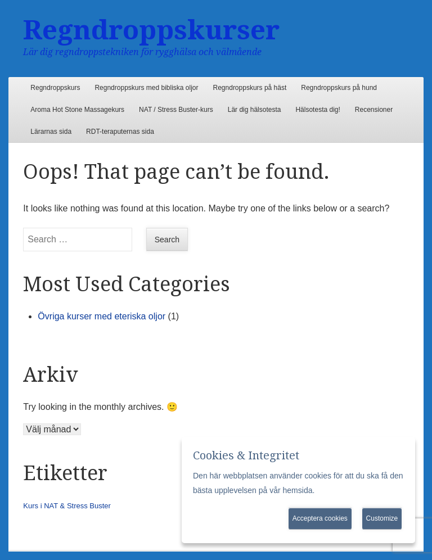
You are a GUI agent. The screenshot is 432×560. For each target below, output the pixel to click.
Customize (382, 518)
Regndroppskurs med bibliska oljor (146, 88)
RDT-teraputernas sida (120, 132)
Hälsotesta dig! (317, 110)
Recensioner (374, 110)
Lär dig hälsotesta (254, 110)
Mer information (344, 490)
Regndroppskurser (151, 30)
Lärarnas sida (50, 132)
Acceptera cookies (320, 518)
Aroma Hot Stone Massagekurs (77, 110)
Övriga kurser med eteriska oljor (101, 316)
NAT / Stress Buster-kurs (176, 110)
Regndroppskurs (55, 88)
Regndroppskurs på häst (250, 88)
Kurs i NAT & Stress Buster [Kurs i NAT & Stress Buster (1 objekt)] (67, 506)
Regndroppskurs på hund (339, 88)
